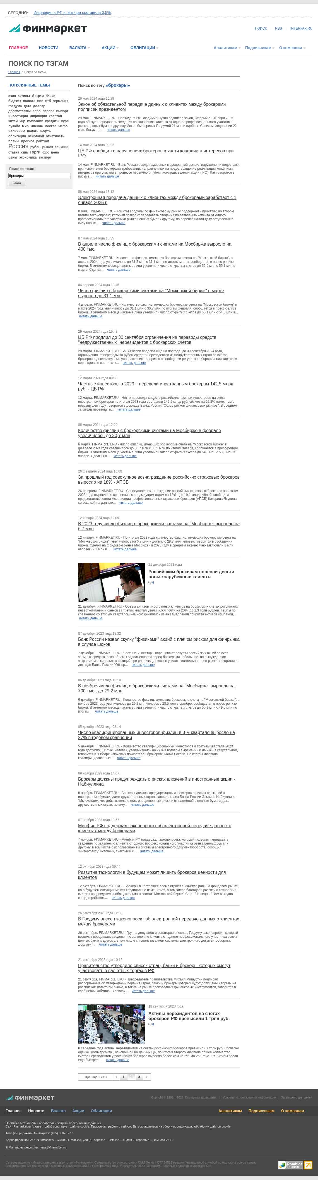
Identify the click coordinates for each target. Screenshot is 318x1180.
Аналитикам (225, 47)
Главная (14, 72)
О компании (290, 47)
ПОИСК (261, 28)
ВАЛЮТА (77, 47)
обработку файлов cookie (212, 1126)
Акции (78, 1111)
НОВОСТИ (48, 47)
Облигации (101, 1111)
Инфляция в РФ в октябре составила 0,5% (72, 12)
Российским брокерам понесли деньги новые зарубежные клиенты (191, 574)
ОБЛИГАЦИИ (143, 47)
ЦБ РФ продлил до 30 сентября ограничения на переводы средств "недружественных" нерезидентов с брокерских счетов (147, 340)
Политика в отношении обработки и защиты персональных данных (53, 1123)
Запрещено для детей (296, 1097)
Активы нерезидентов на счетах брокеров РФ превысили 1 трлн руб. (189, 1016)
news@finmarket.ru (53, 1147)
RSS (278, 28)
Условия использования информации (249, 1097)
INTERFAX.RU (301, 28)
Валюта (58, 1111)
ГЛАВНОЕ (18, 47)
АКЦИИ (108, 47)
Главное (13, 1111)
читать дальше (118, 130)
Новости (36, 1111)
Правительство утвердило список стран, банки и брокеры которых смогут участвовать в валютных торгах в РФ (154, 968)
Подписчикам (258, 47)
